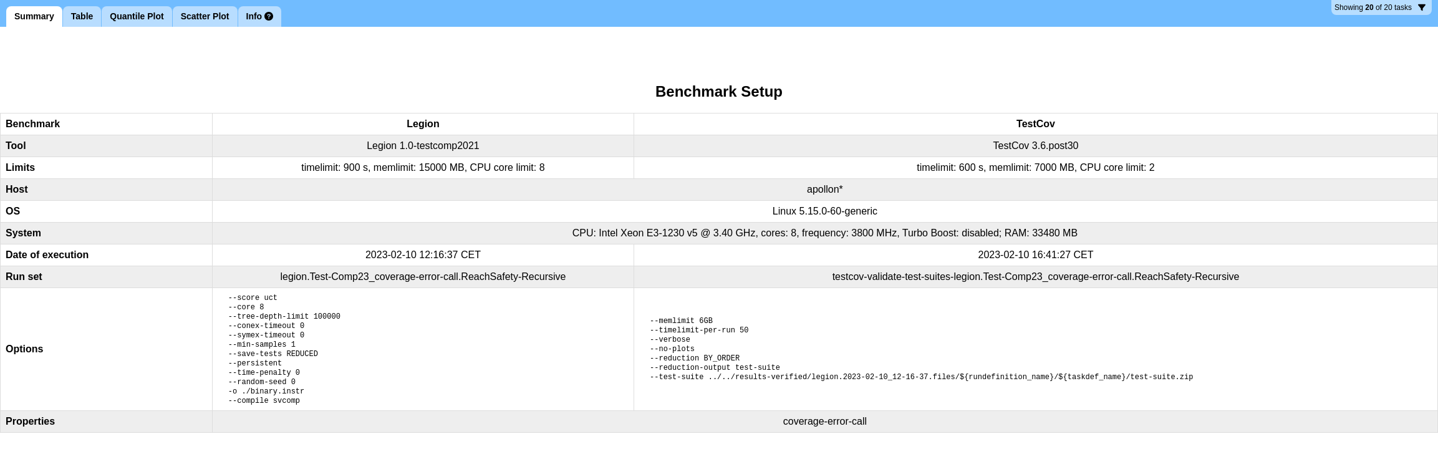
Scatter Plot (205, 16)
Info (260, 16)
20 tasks (1380, 9)
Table (82, 16)
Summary (34, 16)
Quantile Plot (136, 16)
